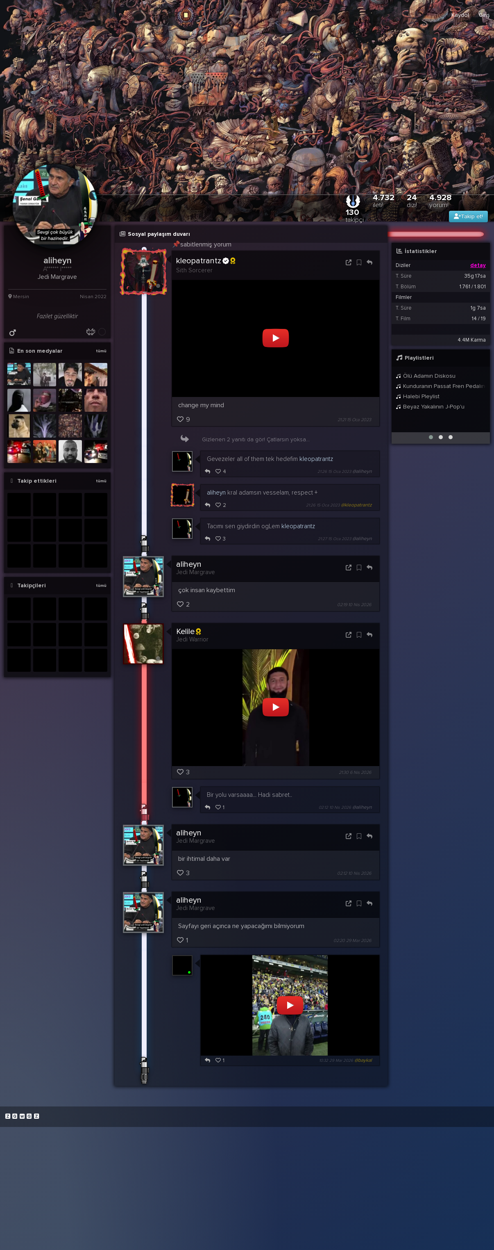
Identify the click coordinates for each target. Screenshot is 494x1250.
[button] (431, 437)
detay (478, 265)
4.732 (383, 201)
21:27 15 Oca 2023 (334, 538)
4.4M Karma (472, 340)
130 (355, 216)
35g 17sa (475, 276)
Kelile (188, 631)
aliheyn (216, 492)
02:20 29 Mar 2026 (352, 940)
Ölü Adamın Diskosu (425, 375)
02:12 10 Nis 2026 (335, 807)
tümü (101, 351)
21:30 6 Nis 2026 (355, 772)
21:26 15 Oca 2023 (334, 471)
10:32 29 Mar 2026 (336, 1060)
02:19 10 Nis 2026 (354, 604)
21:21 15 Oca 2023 (354, 419)
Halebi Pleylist (418, 396)
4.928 (440, 201)
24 (412, 201)
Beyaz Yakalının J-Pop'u (430, 406)
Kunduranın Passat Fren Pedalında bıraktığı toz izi (441, 386)
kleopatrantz (205, 261)
